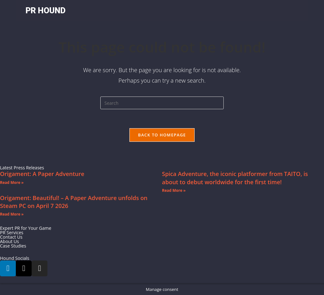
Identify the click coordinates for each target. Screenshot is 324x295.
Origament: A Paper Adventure (42, 174)
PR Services (11, 232)
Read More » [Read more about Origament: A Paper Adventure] (12, 182)
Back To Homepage (162, 135)
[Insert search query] (162, 103)
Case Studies (13, 246)
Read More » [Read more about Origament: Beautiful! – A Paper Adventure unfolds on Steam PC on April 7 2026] (12, 214)
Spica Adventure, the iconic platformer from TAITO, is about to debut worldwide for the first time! (235, 177)
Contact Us (11, 237)
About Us (9, 241)
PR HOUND (45, 10)
